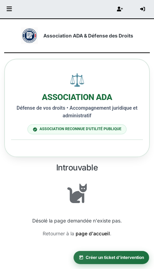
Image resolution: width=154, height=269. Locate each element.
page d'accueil (93, 233)
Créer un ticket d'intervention (111, 257)
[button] (9, 9)
